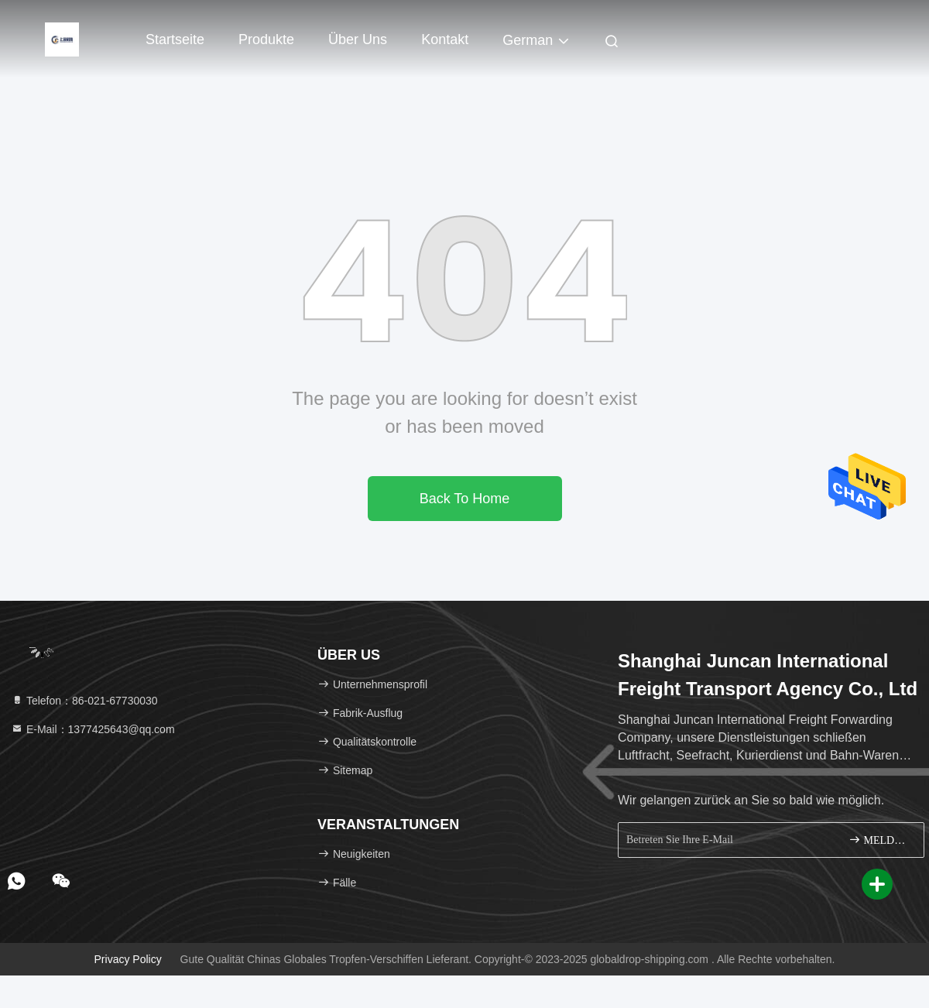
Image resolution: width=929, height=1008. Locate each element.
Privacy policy (128, 959)
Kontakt (444, 39)
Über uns (357, 39)
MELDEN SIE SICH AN (879, 839)
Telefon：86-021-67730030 (84, 700)
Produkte (266, 39)
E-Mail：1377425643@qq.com (93, 729)
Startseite (175, 39)
